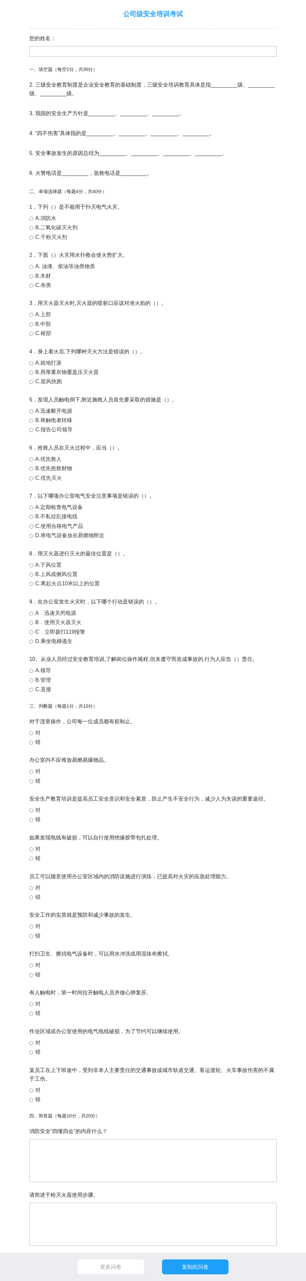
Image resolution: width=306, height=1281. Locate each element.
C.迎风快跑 (48, 381)
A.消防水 (45, 218)
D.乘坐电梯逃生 (54, 641)
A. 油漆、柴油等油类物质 (65, 266)
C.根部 (43, 333)
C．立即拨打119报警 (60, 632)
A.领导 (43, 670)
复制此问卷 (195, 1267)
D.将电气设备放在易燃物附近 (69, 535)
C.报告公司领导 (54, 429)
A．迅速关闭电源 (55, 613)
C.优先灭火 (48, 478)
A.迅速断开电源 (53, 411)
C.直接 (43, 689)
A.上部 (43, 314)
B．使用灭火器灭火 (58, 622)
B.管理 (43, 680)
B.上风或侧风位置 (56, 574)
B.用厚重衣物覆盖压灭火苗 (67, 372)
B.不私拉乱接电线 (56, 516)
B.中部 (43, 324)
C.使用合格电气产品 (59, 526)
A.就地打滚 (48, 363)
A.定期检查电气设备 (59, 507)
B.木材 (43, 276)
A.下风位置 (48, 565)
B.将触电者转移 (53, 420)
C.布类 (43, 285)
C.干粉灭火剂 (51, 237)
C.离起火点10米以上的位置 (67, 583)
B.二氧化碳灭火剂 (56, 227)
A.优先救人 (48, 459)
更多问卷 (110, 1267)
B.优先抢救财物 (53, 468)
